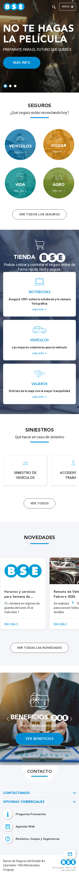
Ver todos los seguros (39, 214)
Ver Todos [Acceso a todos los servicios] (39, 503)
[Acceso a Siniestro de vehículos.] (25, 470)
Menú (67, 7)
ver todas (39, 648)
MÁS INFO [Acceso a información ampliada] (21, 63)
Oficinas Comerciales (23, 802)
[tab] (5, 86)
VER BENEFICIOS (40, 739)
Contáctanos (16, 793)
